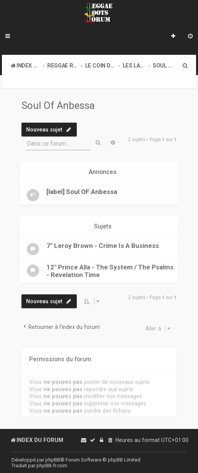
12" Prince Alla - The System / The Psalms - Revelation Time (109, 270)
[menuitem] (190, 36)
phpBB (52, 460)
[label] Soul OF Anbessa (81, 191)
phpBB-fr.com (51, 465)
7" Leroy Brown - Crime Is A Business (102, 245)
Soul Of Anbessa (58, 105)
